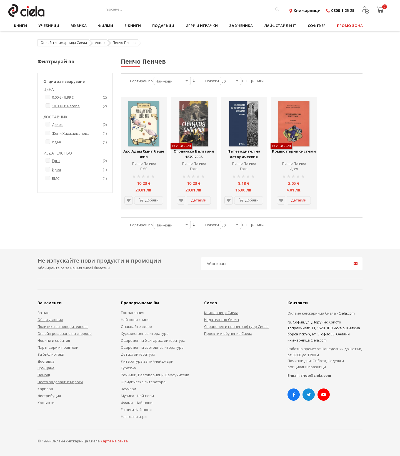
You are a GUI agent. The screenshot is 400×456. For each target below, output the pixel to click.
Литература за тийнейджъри (147, 361)
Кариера (45, 388)
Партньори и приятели (58, 347)
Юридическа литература (143, 381)
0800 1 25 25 (342, 10)
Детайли (198, 200)
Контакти (46, 402)
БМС (144, 168)
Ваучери (128, 388)
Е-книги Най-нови (136, 409)
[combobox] (192, 9)
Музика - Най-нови (137, 395)
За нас (43, 312)
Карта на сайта (114, 440)
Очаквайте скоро (136, 326)
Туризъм (128, 367)
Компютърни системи (294, 151)
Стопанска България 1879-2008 (194, 154)
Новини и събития (54, 340)
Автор (100, 42)
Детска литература (138, 354)
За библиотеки (51, 354)
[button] (128, 200)
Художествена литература (145, 333)
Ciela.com (347, 313)
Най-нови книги (135, 319)
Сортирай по (141, 80)
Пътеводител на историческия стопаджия (244, 157)
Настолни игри (134, 416)
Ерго (194, 168)
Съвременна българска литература (153, 340)
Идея (294, 168)
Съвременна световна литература (152, 347)
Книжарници (307, 10)
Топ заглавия (132, 312)
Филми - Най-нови (136, 402)
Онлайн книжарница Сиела (64, 42)
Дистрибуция (49, 395)
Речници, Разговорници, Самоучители (155, 374)
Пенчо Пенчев (144, 163)
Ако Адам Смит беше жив (143, 154)
